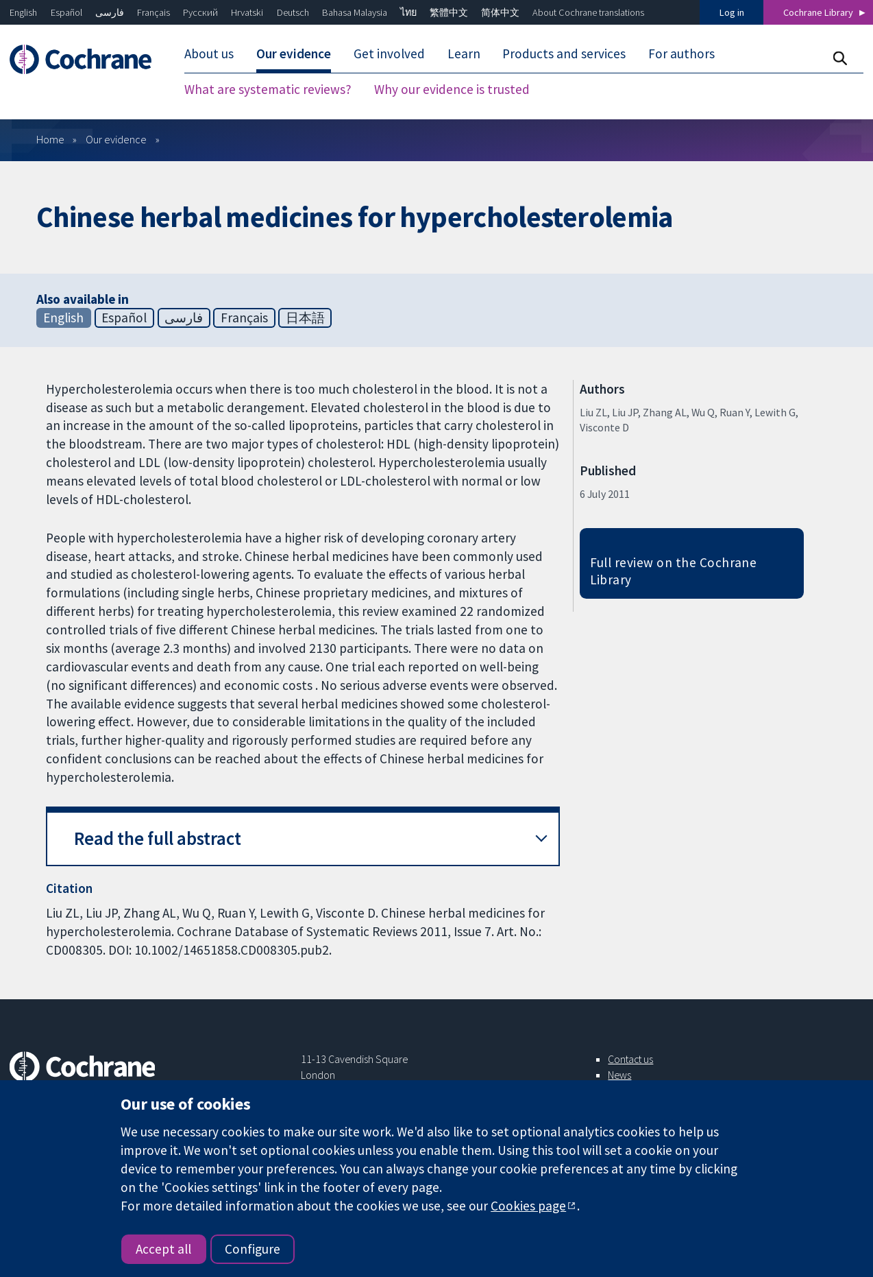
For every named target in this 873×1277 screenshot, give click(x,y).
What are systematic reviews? (268, 89)
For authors (681, 53)
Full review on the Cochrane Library (673, 571)
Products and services (564, 53)
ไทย (408, 12)
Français (153, 12)
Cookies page (528, 1205)
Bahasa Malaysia (354, 12)
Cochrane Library (818, 12)
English (23, 12)
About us (209, 53)
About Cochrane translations (588, 12)
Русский (200, 12)
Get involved (389, 53)
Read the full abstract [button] (157, 838)
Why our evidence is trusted (452, 89)
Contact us (630, 1059)
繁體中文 (449, 12)
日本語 (305, 317)
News (619, 1075)
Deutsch (293, 12)
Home (50, 139)
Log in (732, 12)
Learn (463, 53)
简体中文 (500, 12)
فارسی (109, 12)
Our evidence (293, 53)
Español (66, 12)
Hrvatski (247, 12)
